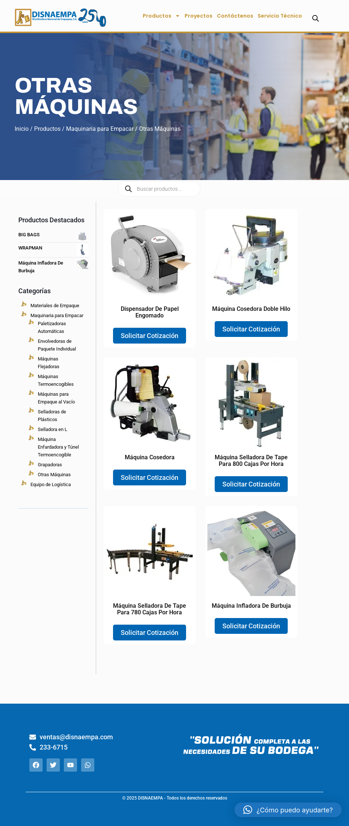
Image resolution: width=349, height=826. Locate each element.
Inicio (22, 128)
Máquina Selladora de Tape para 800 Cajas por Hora (251, 460)
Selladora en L (52, 429)
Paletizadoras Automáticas (52, 327)
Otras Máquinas (54, 474)
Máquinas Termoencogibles (56, 380)
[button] (288, 809)
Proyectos (198, 15)
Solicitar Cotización (149, 336)
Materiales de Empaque (54, 305)
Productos (161, 16)
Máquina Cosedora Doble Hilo (251, 308)
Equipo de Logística (50, 484)
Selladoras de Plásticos (52, 415)
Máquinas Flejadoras (48, 362)
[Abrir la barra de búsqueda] (315, 18)
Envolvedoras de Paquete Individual (57, 345)
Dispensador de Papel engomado (150, 312)
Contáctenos (235, 15)
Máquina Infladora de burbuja (251, 605)
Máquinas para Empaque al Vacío (56, 398)
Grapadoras (50, 464)
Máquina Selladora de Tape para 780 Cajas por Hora (149, 609)
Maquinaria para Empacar (100, 128)
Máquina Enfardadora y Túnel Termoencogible (58, 447)
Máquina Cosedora (150, 457)
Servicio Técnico (280, 15)
